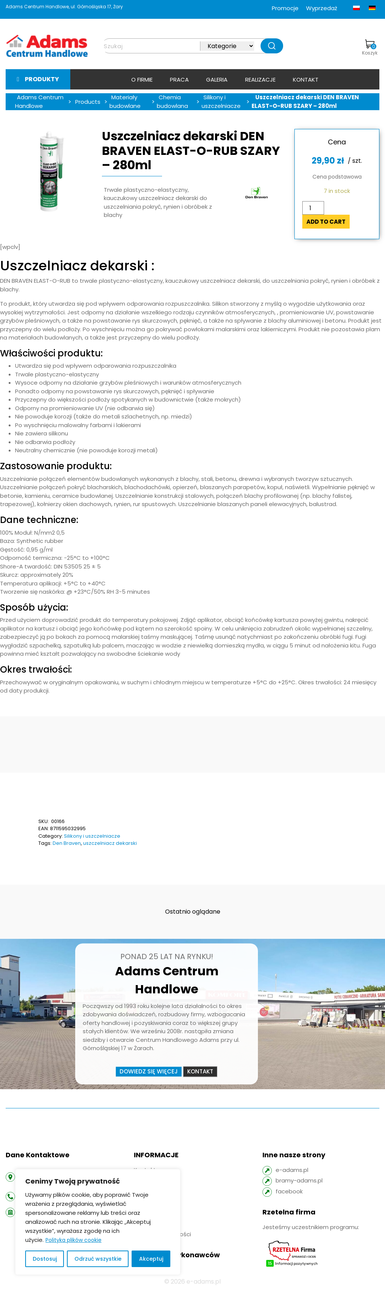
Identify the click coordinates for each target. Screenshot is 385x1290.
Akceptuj (151, 1259)
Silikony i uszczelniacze (92, 836)
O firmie (142, 79)
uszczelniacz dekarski (110, 843)
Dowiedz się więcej (149, 1071)
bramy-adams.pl (299, 1180)
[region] (97, 1222)
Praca (179, 79)
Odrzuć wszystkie (97, 1259)
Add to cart (326, 222)
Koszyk (369, 47)
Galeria (216, 79)
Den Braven (67, 843)
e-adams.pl (292, 1170)
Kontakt (305, 79)
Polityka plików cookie (73, 1240)
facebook (289, 1191)
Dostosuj (45, 1259)
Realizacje (260, 79)
